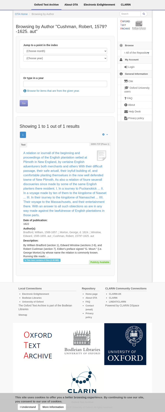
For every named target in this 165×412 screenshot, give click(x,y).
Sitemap (23, 315)
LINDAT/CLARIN (117, 301)
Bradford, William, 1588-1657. (40, 232)
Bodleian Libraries (32, 298)
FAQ (88, 301)
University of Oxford (33, 301)
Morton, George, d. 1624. (74, 232)
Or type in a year (33, 78)
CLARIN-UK (115, 294)
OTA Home (21, 14)
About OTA (91, 298)
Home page (92, 294)
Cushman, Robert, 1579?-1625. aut (73, 235)
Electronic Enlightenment (35, 294)
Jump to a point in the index (40, 45)
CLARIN (113, 298)
